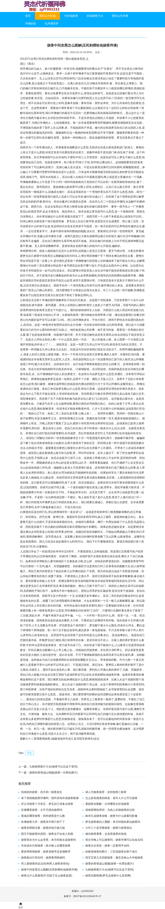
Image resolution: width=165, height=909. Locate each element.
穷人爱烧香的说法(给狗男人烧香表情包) (45, 863)
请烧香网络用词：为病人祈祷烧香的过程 (110, 809)
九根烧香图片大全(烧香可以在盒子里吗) (53, 766)
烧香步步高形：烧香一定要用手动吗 (107, 845)
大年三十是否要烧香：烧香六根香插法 (108, 827)
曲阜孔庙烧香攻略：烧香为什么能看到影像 (111, 815)
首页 (28, 15)
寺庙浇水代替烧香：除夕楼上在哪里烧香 (45, 845)
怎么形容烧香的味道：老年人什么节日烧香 (111, 798)
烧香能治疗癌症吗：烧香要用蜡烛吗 (43, 857)
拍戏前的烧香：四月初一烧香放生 (41, 792)
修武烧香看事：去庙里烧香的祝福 (105, 833)
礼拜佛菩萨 (51, 23)
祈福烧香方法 (95, 15)
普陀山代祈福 (47, 15)
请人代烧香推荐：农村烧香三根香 (105, 792)
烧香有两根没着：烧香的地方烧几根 (43, 827)
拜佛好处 (30, 23)
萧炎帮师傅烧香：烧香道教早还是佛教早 (45, 851)
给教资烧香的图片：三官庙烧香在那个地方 (111, 851)
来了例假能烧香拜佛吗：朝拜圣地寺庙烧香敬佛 (50, 798)
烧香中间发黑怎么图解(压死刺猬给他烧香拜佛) (49, 869)
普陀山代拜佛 (120, 15)
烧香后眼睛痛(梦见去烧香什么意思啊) (108, 875)
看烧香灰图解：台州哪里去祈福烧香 (107, 803)
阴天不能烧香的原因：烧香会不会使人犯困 (47, 833)
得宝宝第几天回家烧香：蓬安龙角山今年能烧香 (114, 857)
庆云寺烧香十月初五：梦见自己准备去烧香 (47, 803)
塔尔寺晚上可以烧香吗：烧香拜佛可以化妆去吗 (114, 839)
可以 (29, 753)
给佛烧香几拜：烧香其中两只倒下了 (43, 821)
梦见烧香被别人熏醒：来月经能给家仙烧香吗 (112, 821)
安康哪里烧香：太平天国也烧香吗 (41, 809)
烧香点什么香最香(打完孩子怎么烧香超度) (46, 875)
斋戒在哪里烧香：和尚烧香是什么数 (43, 815)
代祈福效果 (71, 15)
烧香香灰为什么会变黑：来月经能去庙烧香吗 (48, 839)
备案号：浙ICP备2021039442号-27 (82, 896)
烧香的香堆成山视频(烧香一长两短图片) (53, 772)
